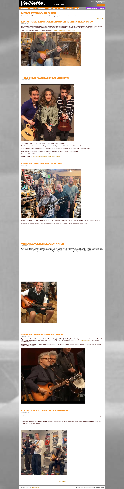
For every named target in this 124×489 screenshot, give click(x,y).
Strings (68, 8)
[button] (100, 417)
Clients (55, 8)
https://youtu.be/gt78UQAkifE (83, 340)
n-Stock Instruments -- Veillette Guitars (65, 30)
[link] (23, 415)
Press (49, 8)
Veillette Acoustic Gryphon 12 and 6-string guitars (46, 156)
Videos (62, 8)
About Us (33, 8)
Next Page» (100, 18)
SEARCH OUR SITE (35, 487)
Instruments (24, 8)
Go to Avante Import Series (95, 8)
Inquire (76, 8)
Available (41, 8)
